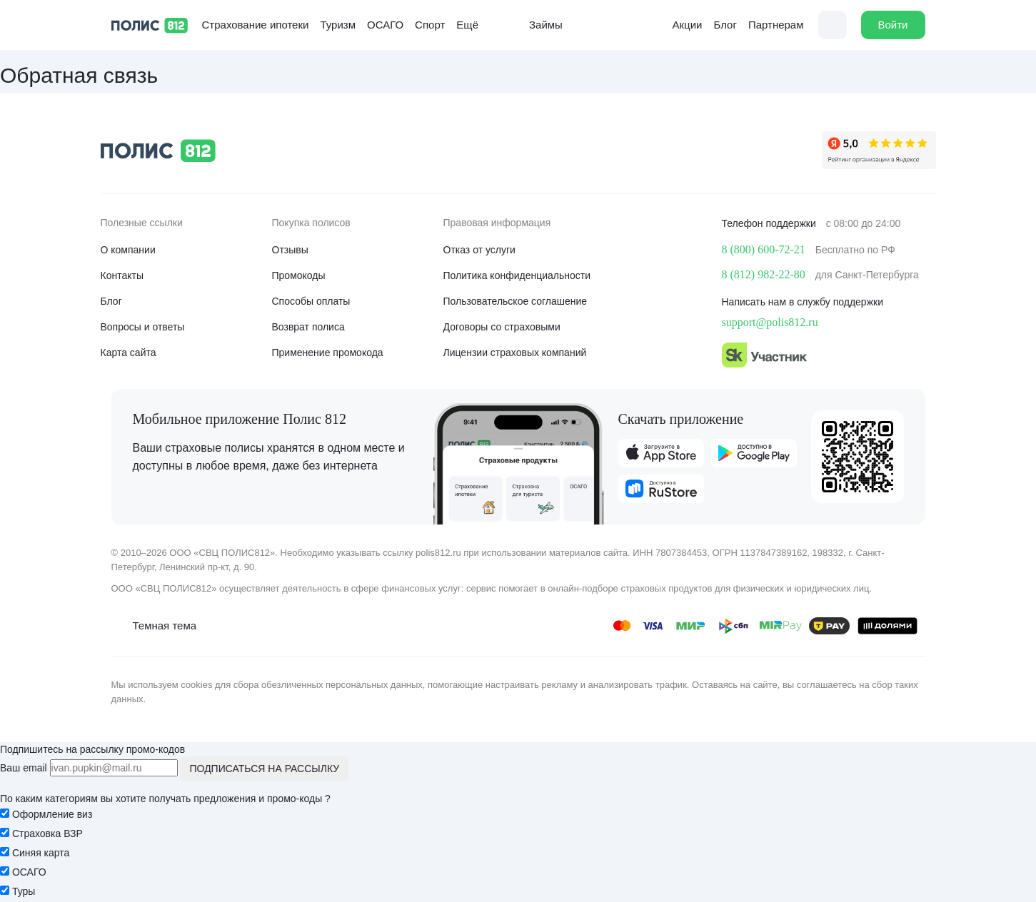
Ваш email (23, 768)
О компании (128, 249)
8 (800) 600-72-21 (763, 249)
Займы (535, 25)
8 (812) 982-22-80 (763, 274)
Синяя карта (40, 852)
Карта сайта (128, 352)
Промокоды (299, 275)
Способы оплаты (311, 301)
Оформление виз (52, 814)
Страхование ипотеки (255, 25)
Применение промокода (327, 352)
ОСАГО (385, 25)
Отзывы (290, 249)
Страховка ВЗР (47, 833)
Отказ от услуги (479, 249)
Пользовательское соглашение (515, 301)
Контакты (122, 275)
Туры (23, 891)
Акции (677, 25)
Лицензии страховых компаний (515, 352)
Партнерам (776, 25)
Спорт (430, 25)
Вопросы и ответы (143, 327)
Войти (893, 25)
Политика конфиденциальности (517, 275)
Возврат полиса (308, 327)
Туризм (338, 25)
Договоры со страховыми (501, 327)
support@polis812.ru (770, 322)
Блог (724, 25)
